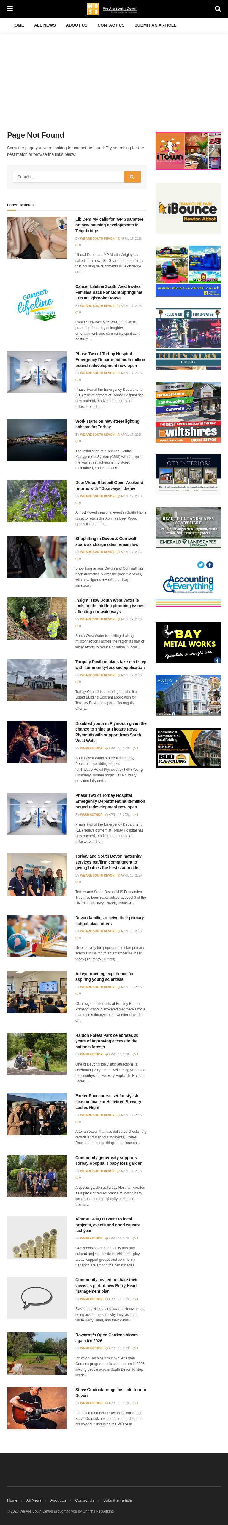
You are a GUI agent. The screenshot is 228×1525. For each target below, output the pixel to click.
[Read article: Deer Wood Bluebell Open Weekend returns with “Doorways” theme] (36, 501)
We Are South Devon (97, 238)
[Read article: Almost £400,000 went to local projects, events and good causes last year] (36, 1237)
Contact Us (111, 25)
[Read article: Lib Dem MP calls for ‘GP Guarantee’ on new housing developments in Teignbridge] (36, 238)
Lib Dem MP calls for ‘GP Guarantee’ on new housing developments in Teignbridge (109, 225)
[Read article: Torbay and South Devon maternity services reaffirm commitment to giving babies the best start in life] (36, 874)
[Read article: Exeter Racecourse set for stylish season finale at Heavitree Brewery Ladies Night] (36, 1114)
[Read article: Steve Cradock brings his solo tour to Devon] (36, 1408)
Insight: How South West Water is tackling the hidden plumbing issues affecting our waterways (109, 606)
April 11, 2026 (117, 1238)
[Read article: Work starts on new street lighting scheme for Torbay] (36, 440)
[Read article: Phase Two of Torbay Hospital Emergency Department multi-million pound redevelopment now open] (36, 372)
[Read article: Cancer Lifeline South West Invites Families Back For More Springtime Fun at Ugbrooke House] (36, 305)
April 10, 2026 (117, 1348)
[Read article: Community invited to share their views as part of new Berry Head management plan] (36, 1298)
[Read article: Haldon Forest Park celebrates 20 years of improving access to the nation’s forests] (36, 1054)
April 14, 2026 (117, 1054)
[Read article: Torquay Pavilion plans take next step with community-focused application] (36, 680)
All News (45, 25)
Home (18, 25)
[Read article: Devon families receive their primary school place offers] (36, 936)
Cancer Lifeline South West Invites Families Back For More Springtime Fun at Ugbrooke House (108, 292)
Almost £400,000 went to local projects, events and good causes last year (107, 1225)
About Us (77, 25)
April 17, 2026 (130, 238)
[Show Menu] (10, 9)
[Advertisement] (114, 77)
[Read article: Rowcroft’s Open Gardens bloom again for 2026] (36, 1353)
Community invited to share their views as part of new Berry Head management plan (106, 1285)
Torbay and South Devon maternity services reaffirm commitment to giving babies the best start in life (108, 862)
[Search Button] (218, 9)
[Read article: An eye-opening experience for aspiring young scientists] (36, 992)
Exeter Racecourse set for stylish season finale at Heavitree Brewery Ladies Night (108, 1101)
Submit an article (155, 25)
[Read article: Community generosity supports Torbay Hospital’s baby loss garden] (36, 1176)
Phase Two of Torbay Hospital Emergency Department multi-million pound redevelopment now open (110, 359)
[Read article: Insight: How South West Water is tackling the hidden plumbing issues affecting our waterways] (36, 618)
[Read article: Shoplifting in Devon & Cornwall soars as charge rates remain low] (36, 557)
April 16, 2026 (117, 748)
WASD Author (91, 748)
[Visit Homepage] (113, 9)
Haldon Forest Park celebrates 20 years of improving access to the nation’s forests (106, 1041)
